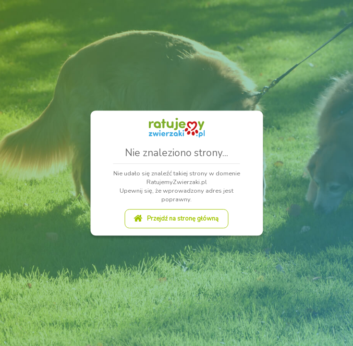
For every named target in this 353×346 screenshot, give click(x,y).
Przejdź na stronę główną (176, 218)
